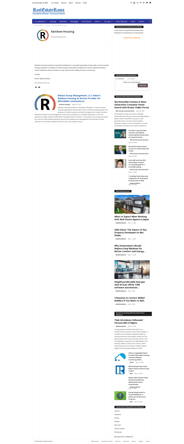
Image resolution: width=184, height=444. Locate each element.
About (71, 3)
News (133, 21)
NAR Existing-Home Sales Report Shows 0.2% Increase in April (138, 368)
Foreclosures (86, 21)
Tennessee (118, 432)
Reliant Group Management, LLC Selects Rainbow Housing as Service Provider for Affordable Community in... (79, 98)
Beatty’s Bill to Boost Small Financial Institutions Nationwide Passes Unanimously (138, 381)
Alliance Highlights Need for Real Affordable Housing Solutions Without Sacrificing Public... (138, 356)
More (98, 21)
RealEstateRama (135, 183)
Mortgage (74, 21)
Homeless (63, 21)
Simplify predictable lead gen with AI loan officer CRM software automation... (129, 284)
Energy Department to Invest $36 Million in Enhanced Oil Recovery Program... (137, 395)
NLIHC (132, 362)
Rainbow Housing (64, 104)
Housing (53, 21)
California (117, 414)
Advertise (126, 441)
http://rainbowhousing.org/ (58, 37)
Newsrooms (95, 441)
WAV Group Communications (125, 111)
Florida (116, 418)
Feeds (85, 3)
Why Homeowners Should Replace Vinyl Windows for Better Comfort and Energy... (130, 248)
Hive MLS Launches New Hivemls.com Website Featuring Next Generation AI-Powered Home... (138, 133)
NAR (131, 373)
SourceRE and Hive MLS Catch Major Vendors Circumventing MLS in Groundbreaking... (137, 163)
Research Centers (107, 441)
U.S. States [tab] (131, 79)
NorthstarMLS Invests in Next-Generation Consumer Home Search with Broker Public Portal (131, 104)
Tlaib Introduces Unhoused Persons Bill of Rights (128, 321)
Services (64, 3)
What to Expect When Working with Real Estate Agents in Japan (131, 218)
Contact (78, 3)
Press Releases (121, 21)
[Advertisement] (109, 11)
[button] (148, 21)
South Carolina (119, 428)
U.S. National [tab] (119, 79)
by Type (108, 21)
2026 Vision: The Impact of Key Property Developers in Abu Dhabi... (130, 232)
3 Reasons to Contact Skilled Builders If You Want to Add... (129, 299)
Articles (141, 21)
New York (117, 425)
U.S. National (40, 21)
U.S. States (55, 3)
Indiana (116, 421)
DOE (131, 402)
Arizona (117, 411)
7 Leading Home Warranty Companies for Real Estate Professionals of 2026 (138, 178)
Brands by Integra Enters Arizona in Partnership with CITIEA (138, 148)
